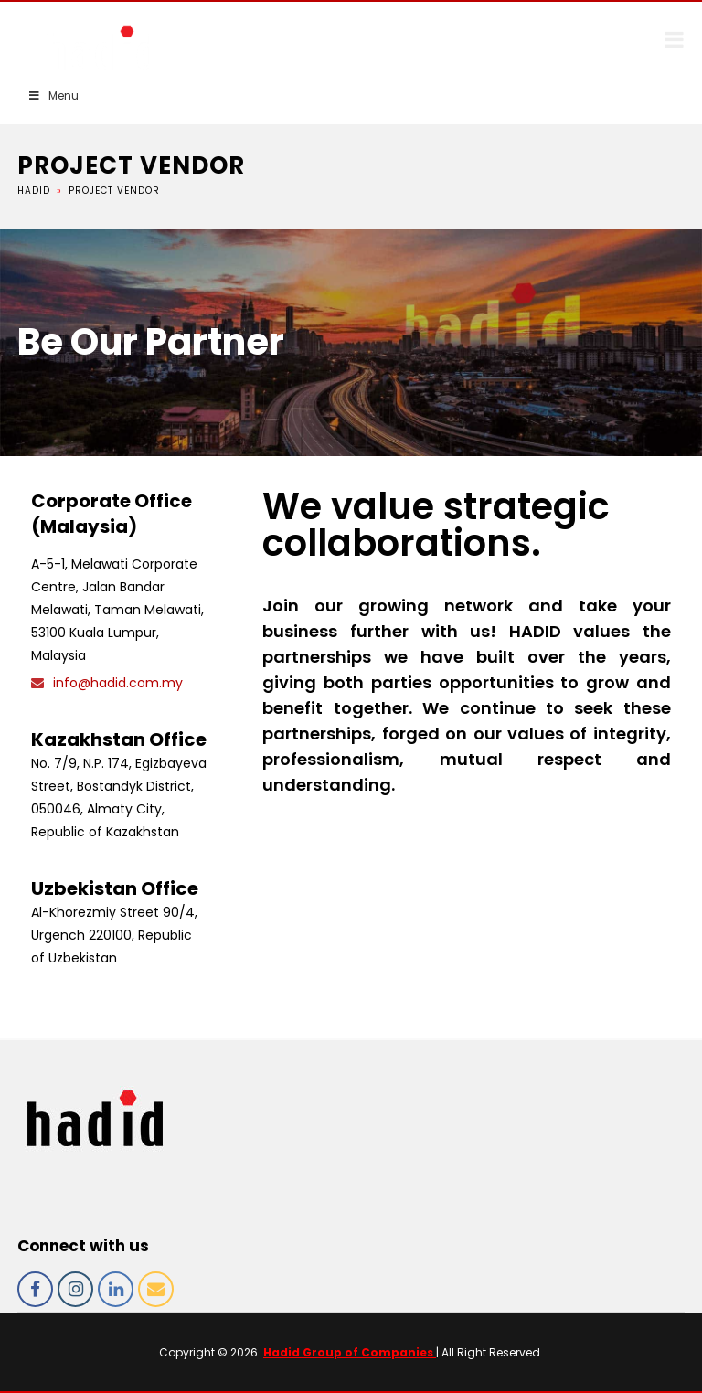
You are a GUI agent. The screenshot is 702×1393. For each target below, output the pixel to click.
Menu (53, 95)
